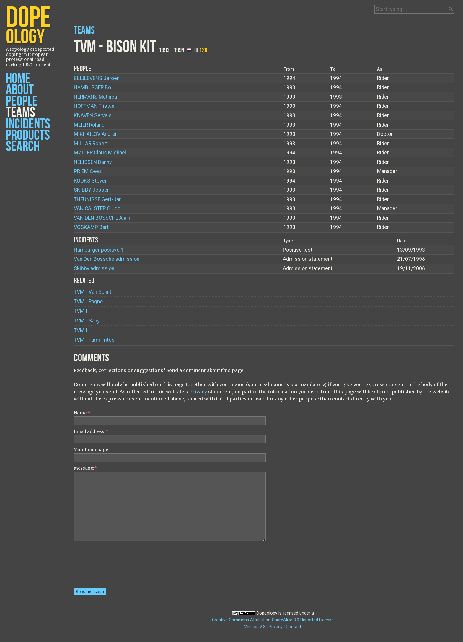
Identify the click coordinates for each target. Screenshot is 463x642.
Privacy (198, 392)
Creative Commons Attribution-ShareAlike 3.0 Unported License (273, 620)
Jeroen (97, 78)
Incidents (28, 124)
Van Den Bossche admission (106, 259)
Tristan (94, 106)
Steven (91, 181)
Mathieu (95, 97)
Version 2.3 (254, 626)
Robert (91, 143)
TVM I (80, 311)
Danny (93, 162)
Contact (293, 626)
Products (28, 135)
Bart (91, 227)
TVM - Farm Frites (94, 340)
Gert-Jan (98, 199)
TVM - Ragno (88, 301)
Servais (93, 115)
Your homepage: (91, 449)
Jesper (91, 190)
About (20, 90)
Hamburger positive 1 (99, 250)
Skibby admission (94, 268)
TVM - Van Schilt (92, 292)
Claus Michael (100, 153)
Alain (102, 218)
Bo (92, 87)
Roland (89, 125)
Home (18, 78)
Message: (85, 468)
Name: (82, 412)
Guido (97, 208)
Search (23, 146)
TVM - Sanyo (88, 321)
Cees (88, 171)
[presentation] (98, 566)
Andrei (95, 134)
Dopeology (267, 613)
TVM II (81, 330)
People (22, 101)
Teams (20, 112)
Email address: (91, 431)
